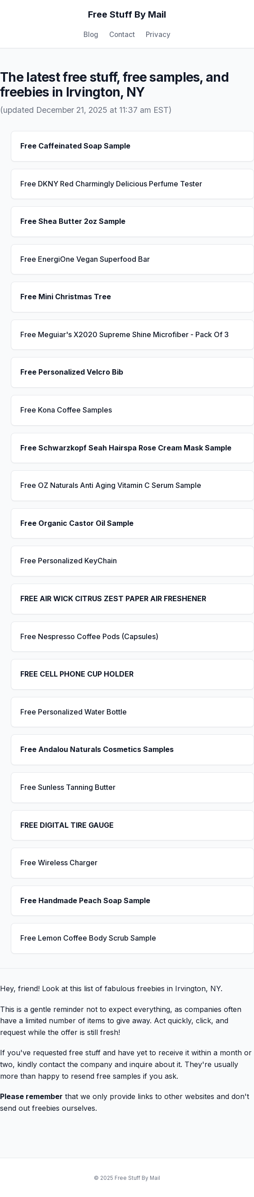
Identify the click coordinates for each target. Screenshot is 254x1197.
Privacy (158, 34)
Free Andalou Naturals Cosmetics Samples (97, 749)
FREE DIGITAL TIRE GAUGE (67, 825)
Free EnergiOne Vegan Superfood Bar (85, 259)
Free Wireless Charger (58, 862)
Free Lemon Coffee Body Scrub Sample (88, 937)
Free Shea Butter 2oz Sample (72, 221)
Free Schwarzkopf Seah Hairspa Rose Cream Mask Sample (125, 447)
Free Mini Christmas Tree (65, 296)
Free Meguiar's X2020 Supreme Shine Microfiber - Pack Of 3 (124, 334)
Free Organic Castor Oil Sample (77, 523)
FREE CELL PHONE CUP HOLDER (77, 673)
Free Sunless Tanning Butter (67, 787)
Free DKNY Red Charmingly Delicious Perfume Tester (111, 183)
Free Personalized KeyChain (68, 560)
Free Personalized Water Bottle (73, 711)
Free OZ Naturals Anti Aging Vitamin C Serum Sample (110, 485)
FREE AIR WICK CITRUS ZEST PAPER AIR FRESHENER (113, 598)
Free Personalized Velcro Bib (71, 371)
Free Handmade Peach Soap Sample (85, 900)
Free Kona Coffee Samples (66, 409)
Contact (122, 34)
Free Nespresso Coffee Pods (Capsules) (89, 636)
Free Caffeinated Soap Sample (75, 145)
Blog (90, 34)
